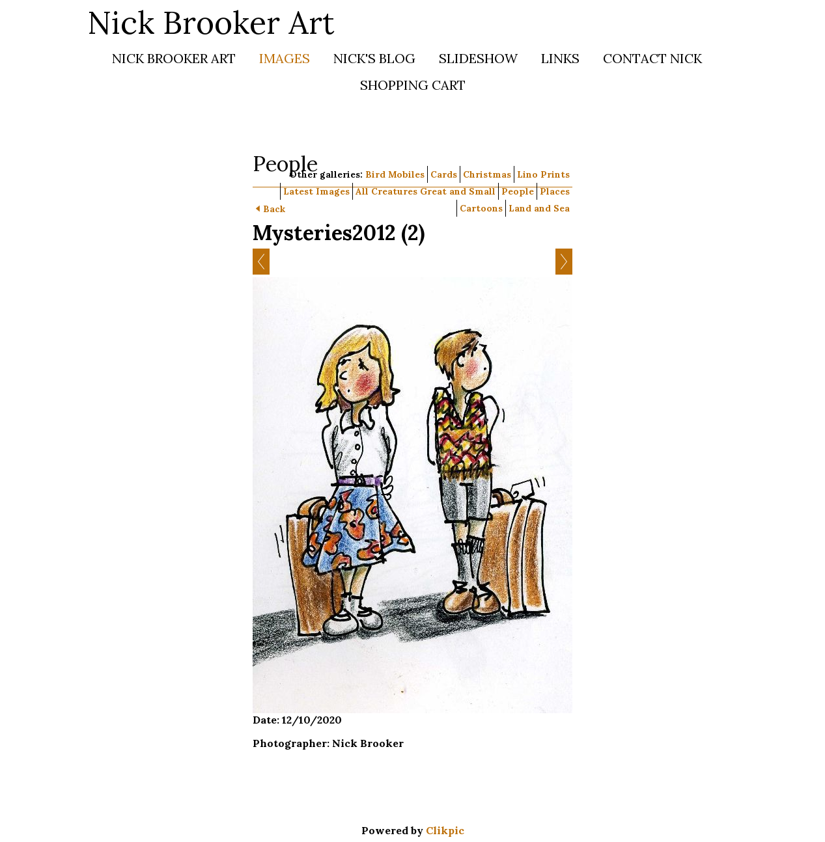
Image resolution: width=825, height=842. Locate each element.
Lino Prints (543, 174)
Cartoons (481, 208)
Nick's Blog (374, 58)
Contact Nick (652, 58)
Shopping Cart (413, 85)
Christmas (487, 174)
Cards (443, 174)
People (517, 191)
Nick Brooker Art (211, 22)
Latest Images (316, 191)
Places (555, 191)
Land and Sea (539, 208)
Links (560, 58)
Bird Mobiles (395, 174)
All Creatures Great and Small (426, 191)
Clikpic (445, 830)
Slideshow (478, 58)
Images (284, 58)
